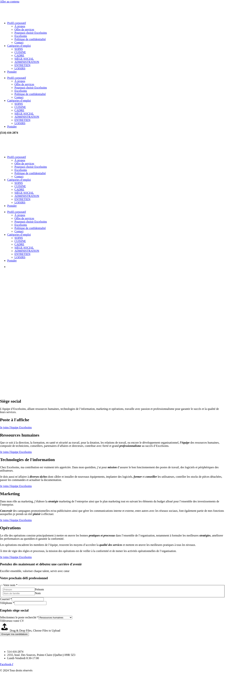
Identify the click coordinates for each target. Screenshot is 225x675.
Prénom (39, 589)
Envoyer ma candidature (14, 634)
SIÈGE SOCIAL (24, 58)
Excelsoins (20, 36)
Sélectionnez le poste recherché (19, 617)
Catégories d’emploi (19, 45)
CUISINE (20, 52)
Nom (38, 593)
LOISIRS (19, 68)
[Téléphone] (30, 603)
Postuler (12, 71)
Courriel (6, 599)
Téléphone (7, 602)
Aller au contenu (9, 1)
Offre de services (24, 29)
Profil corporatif (16, 23)
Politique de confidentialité (30, 39)
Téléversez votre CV (12, 620)
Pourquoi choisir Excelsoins (30, 32)
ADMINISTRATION (26, 61)
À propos (19, 26)
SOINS (18, 49)
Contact (18, 42)
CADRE (19, 55)
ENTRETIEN (22, 65)
